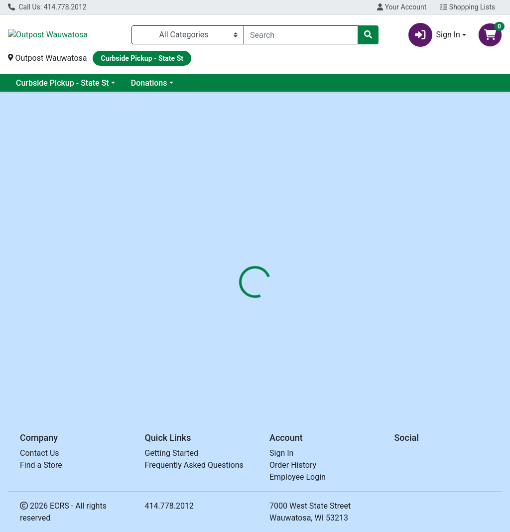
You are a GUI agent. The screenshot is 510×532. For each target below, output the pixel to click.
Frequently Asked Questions (194, 465)
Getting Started (172, 453)
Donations (149, 83)
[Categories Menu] (187, 34)
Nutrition (280, 220)
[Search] (301, 34)
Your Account (401, 7)
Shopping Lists (467, 7)
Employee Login (297, 477)
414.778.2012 (169, 506)
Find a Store (41, 465)
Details (240, 220)
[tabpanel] (361, 277)
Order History (292, 465)
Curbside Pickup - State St (62, 83)
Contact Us (39, 453)
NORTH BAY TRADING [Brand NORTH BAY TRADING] (348, 257)
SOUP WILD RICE (254, 368)
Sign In (281, 453)
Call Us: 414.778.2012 (47, 7)
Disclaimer (328, 220)
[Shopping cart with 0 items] (490, 35)
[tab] (239, 219)
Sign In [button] (434, 35)
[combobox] (301, 34)
